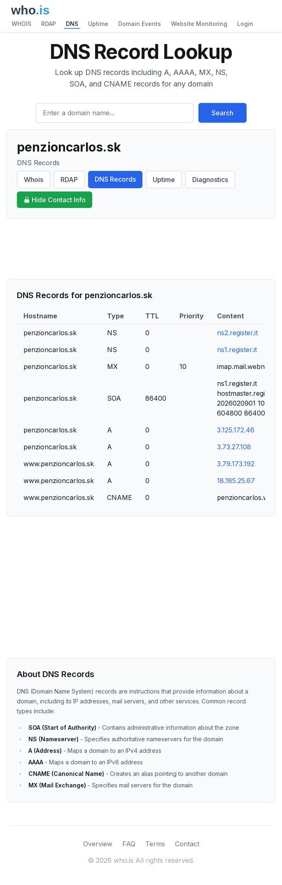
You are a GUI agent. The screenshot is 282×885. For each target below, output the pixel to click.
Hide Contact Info (54, 200)
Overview (97, 844)
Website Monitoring (199, 23)
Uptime (98, 23)
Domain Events (139, 23)
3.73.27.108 (234, 447)
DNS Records (115, 179)
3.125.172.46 (235, 430)
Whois (33, 179)
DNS (72, 23)
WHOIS (21, 23)
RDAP (48, 23)
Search (222, 113)
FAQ (128, 844)
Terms (155, 844)
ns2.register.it (237, 333)
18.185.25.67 (236, 480)
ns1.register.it (237, 350)
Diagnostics (210, 179)
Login (245, 23)
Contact (187, 844)
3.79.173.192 (235, 464)
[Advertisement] (141, 248)
